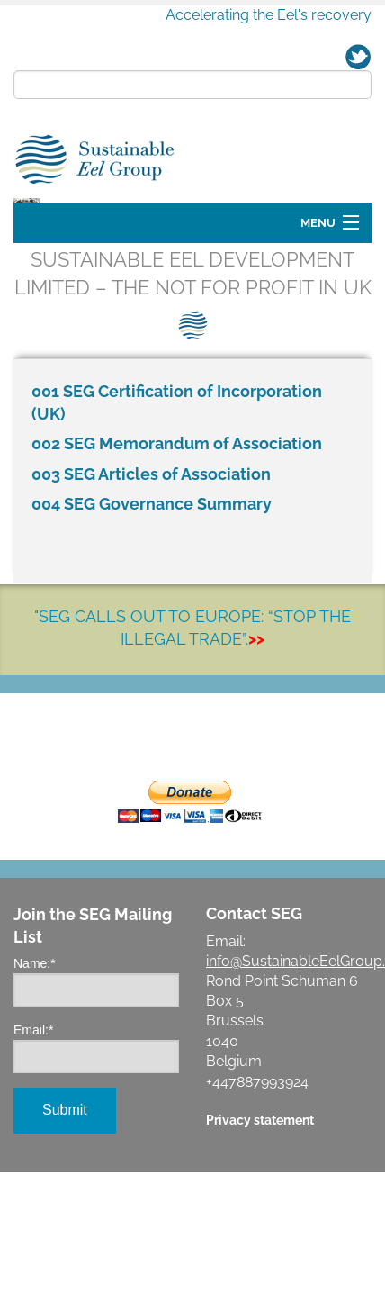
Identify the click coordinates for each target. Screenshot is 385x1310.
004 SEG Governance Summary (151, 606)
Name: (34, 1066)
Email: (33, 1132)
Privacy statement (260, 1222)
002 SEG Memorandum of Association (176, 546)
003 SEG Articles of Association (151, 576)
